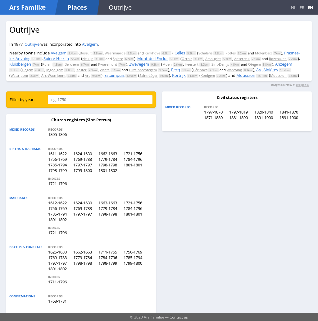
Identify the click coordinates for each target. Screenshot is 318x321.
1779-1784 (107, 159)
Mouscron (245, 75)
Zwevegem (139, 64)
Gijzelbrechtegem (143, 69)
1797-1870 (213, 112)
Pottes (230, 53)
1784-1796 (133, 159)
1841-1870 (288, 112)
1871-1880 (213, 117)
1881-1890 (238, 117)
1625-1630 (57, 252)
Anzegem (283, 64)
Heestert (191, 64)
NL (293, 7)
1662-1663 (107, 153)
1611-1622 (57, 153)
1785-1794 (57, 165)
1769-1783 (82, 159)
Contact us (179, 316)
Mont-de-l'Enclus (152, 58)
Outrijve (32, 44)
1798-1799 (57, 170)
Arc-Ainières (267, 69)
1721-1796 (57, 183)
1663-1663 (107, 203)
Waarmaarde (115, 53)
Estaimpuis (114, 75)
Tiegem (27, 69)
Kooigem (208, 75)
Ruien (47, 64)
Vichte (105, 69)
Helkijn (87, 58)
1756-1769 (57, 159)
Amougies (213, 58)
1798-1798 (107, 165)
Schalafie (205, 53)
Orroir (187, 58)
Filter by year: (22, 99)
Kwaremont (107, 64)
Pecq (175, 69)
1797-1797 (82, 165)
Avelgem (90, 44)
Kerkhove (152, 53)
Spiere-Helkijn (56, 58)
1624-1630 (82, 153)
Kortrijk (179, 75)
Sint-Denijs (220, 64)
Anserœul (242, 58)
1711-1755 (107, 252)
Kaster (81, 69)
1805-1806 (57, 134)
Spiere (118, 58)
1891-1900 (263, 117)
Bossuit (86, 53)
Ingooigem (54, 69)
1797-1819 (238, 112)
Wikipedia (302, 85)
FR (302, 7)
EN (310, 7)
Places (77, 7)
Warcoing (234, 69)
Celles (180, 53)
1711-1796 (57, 282)
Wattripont (19, 75)
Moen (167, 64)
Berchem (72, 64)
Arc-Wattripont (53, 75)
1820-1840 (263, 112)
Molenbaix (263, 53)
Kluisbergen (20, 64)
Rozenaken (278, 58)
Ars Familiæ (27, 7)
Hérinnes (200, 69)
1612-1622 (57, 203)
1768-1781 (57, 301)
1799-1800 (82, 170)
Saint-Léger (148, 75)
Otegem (254, 64)
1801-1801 (133, 165)
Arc (87, 75)
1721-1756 (133, 153)
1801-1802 (107, 170)
